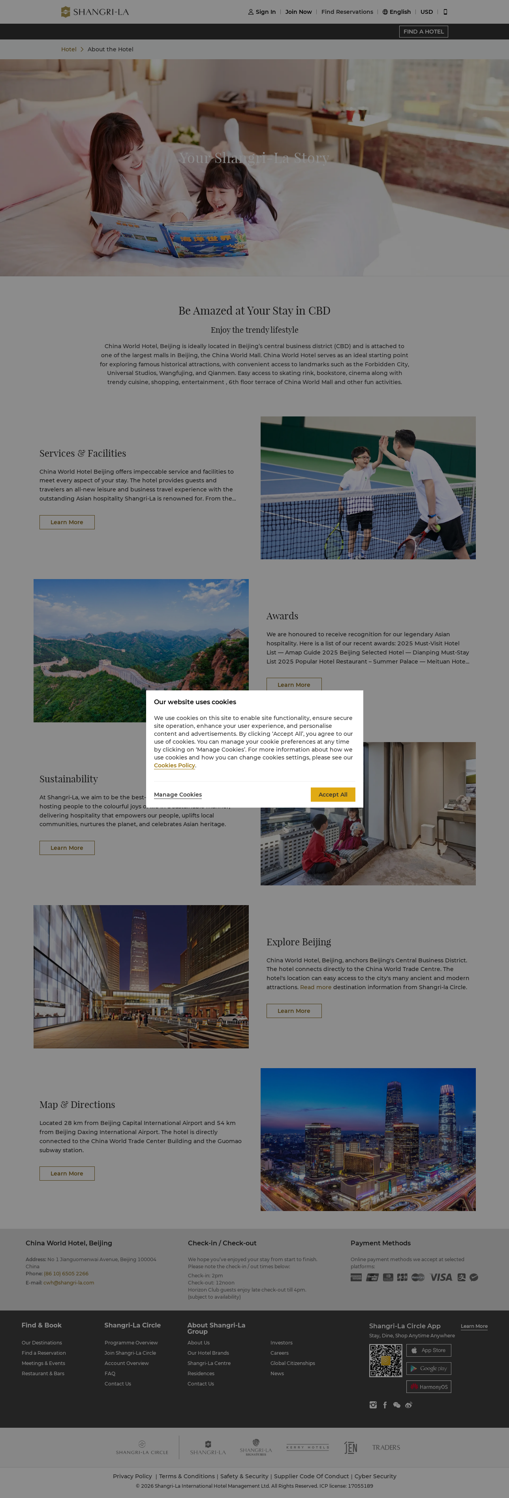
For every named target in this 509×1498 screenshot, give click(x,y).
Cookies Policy (174, 765)
